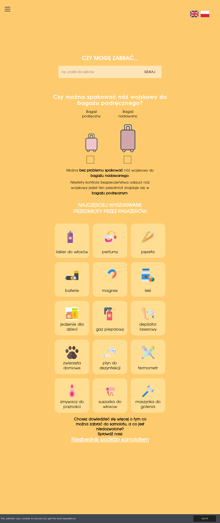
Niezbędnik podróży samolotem (110, 440)
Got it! (205, 519)
